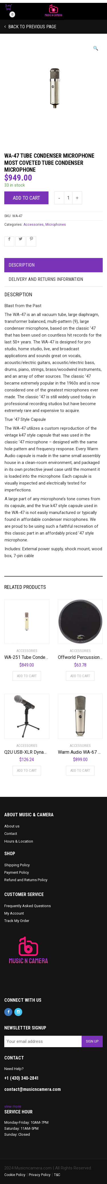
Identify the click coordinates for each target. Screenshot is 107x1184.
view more (12, 1106)
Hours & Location (18, 841)
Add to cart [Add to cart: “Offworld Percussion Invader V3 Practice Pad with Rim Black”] (80, 676)
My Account (14, 913)
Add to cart (26, 198)
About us (11, 826)
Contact (10, 833)
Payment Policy (16, 872)
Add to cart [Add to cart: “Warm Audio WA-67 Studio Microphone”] (80, 770)
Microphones (55, 225)
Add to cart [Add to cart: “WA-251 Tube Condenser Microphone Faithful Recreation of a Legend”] (27, 676)
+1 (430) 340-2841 (21, 1078)
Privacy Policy (40, 1175)
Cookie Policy (14, 1175)
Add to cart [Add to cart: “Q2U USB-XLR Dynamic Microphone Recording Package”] (27, 770)
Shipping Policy (17, 865)
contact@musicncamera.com (32, 1089)
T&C (57, 1175)
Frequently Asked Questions (27, 906)
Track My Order (16, 921)
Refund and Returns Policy (25, 880)
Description (22, 265)
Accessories (33, 225)
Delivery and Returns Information (46, 279)
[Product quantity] (68, 197)
